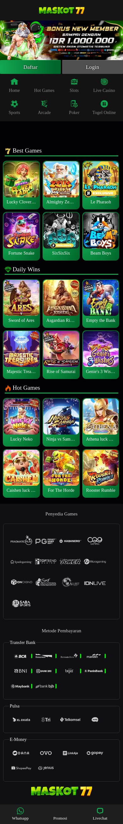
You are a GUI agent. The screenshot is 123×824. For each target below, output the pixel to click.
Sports (14, 108)
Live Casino (104, 85)
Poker (74, 108)
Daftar (30, 67)
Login (92, 67)
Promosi (60, 814)
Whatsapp (20, 814)
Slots (74, 85)
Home (14, 85)
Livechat (100, 814)
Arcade (44, 108)
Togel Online (104, 108)
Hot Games (44, 85)
